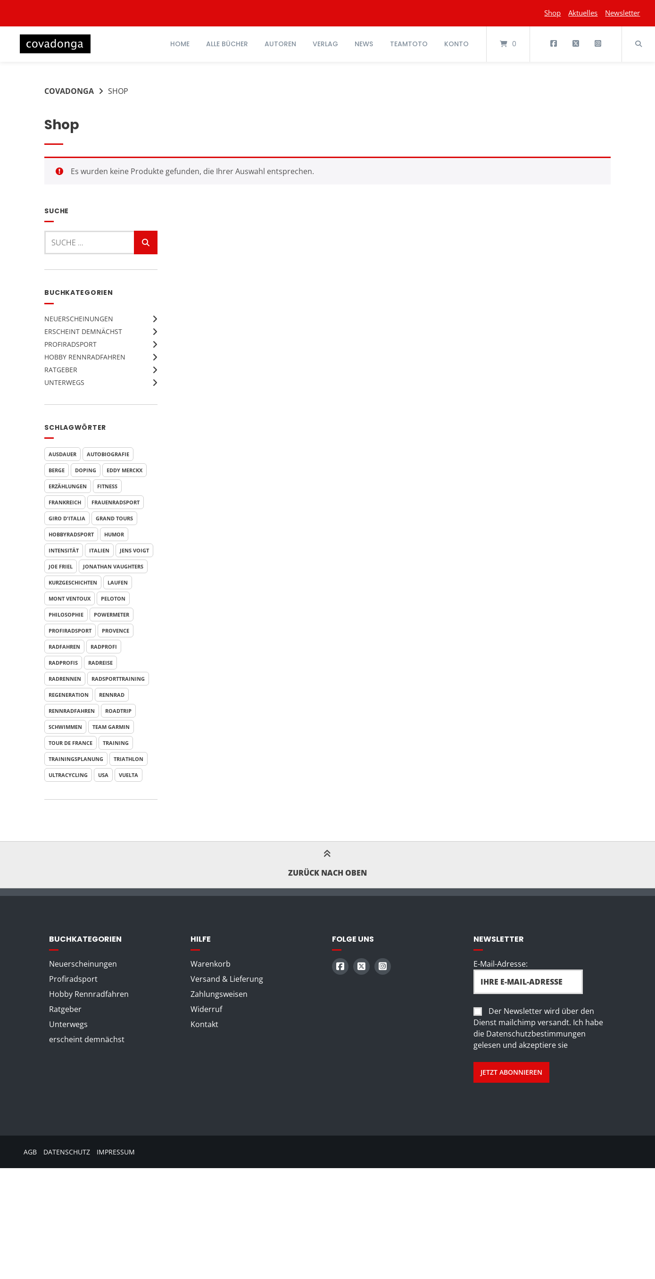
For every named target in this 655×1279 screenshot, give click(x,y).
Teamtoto (409, 44)
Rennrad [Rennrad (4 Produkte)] (111, 694)
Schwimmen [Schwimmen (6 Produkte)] (65, 726)
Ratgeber (60, 369)
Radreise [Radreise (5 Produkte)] (100, 662)
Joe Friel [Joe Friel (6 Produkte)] (61, 566)
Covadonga (69, 91)
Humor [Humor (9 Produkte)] (114, 534)
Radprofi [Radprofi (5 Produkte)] (104, 646)
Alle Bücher (227, 44)
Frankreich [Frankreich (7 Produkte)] (65, 502)
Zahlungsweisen (219, 994)
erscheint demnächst (83, 331)
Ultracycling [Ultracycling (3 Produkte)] (68, 774)
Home (180, 44)
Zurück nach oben (327, 865)
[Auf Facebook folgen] (554, 44)
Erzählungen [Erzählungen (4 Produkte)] (68, 486)
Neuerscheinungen (78, 318)
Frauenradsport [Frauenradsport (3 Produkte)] (115, 502)
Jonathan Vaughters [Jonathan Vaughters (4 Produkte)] (113, 566)
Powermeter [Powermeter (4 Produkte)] (111, 614)
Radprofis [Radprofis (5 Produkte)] (63, 662)
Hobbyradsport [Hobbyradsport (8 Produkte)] (71, 534)
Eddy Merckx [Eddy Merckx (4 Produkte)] (124, 470)
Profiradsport (70, 344)
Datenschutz (66, 1151)
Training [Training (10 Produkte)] (116, 742)
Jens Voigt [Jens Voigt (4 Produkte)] (134, 550)
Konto (456, 44)
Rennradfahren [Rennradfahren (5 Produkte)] (72, 710)
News (364, 44)
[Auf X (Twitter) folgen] (575, 44)
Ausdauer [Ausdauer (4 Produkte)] (62, 454)
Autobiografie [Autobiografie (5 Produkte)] (108, 454)
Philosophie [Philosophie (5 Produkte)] (66, 614)
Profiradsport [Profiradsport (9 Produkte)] (70, 630)
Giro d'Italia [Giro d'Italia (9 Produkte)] (67, 518)
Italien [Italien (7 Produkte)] (99, 550)
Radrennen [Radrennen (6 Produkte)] (65, 678)
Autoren (280, 44)
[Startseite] (55, 44)
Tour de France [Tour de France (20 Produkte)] (70, 742)
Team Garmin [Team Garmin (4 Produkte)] (111, 726)
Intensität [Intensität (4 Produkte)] (64, 550)
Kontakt (204, 1024)
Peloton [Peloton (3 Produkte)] (113, 598)
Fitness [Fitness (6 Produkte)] (107, 486)
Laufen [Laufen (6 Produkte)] (118, 582)
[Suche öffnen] (638, 44)
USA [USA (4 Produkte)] (103, 774)
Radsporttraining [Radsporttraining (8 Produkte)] (118, 678)
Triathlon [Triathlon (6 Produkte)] (128, 758)
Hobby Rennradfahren (84, 356)
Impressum (116, 1151)
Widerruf (206, 1009)
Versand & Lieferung (227, 979)
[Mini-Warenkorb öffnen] (508, 44)
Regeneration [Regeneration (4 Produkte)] (69, 694)
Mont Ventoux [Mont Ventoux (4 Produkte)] (70, 598)
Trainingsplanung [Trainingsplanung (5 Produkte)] (76, 758)
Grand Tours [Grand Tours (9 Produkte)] (114, 518)
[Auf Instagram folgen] (597, 44)
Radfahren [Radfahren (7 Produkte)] (64, 646)
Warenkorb (211, 964)
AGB (30, 1151)
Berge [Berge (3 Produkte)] (57, 470)
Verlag (325, 44)
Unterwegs (64, 382)
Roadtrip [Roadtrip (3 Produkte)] (118, 710)
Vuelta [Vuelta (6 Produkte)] (128, 774)
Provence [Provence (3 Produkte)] (115, 630)
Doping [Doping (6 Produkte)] (85, 470)
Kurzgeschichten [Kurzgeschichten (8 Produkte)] (73, 582)
